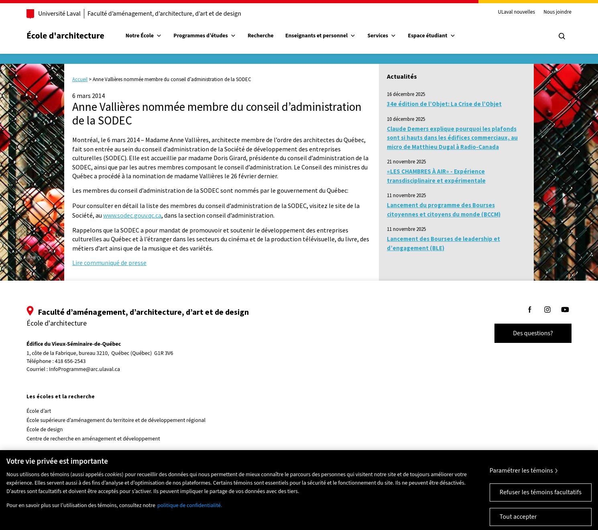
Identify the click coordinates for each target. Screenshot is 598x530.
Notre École (144, 36)
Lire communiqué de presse (109, 263)
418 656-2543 (70, 361)
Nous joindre (557, 12)
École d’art (38, 411)
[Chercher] (562, 36)
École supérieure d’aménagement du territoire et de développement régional (115, 420)
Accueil (79, 79)
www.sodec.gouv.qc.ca (132, 215)
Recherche (261, 36)
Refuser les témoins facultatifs (541, 497)
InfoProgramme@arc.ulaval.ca (84, 369)
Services (381, 36)
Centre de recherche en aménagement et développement (93, 439)
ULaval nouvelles (516, 12)
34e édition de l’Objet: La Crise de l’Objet (444, 104)
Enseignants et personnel (320, 36)
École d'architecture (65, 36)
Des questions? (533, 333)
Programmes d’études (204, 36)
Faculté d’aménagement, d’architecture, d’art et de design (164, 13)
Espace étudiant (431, 36)
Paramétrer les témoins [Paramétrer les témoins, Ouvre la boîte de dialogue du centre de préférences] (521, 475)
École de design (44, 430)
